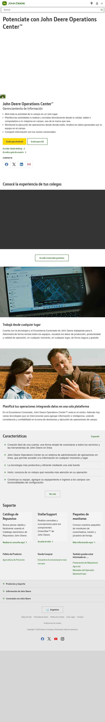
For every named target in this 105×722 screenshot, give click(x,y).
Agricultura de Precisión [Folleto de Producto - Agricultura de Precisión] (14, 631)
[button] (42, 710)
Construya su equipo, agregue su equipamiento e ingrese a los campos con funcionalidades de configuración (49, 552)
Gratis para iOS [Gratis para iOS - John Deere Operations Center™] (37, 213)
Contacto (80, 688)
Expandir (95, 507)
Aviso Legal (70, 688)
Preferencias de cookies (52, 695)
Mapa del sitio (26, 688)
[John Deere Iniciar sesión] (97, 3)
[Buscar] (52, 9)
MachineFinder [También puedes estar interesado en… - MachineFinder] (79, 645)
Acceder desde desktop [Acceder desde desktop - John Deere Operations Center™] (14, 219)
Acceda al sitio (44, 612)
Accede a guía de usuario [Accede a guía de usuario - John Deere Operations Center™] (15, 223)
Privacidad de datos (41, 688)
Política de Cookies (57, 688)
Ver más (52, 565)
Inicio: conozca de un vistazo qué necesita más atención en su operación (47, 543)
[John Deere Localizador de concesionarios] (91, 3)
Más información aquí (83, 613)
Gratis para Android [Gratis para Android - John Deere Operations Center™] (14, 213)
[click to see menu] (102, 3)
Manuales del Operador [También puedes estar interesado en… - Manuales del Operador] (83, 641)
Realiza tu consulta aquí (14, 613)
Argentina (52, 681)
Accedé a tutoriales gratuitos (51, 329)
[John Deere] (15, 3)
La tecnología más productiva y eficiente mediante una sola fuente (44, 536)
